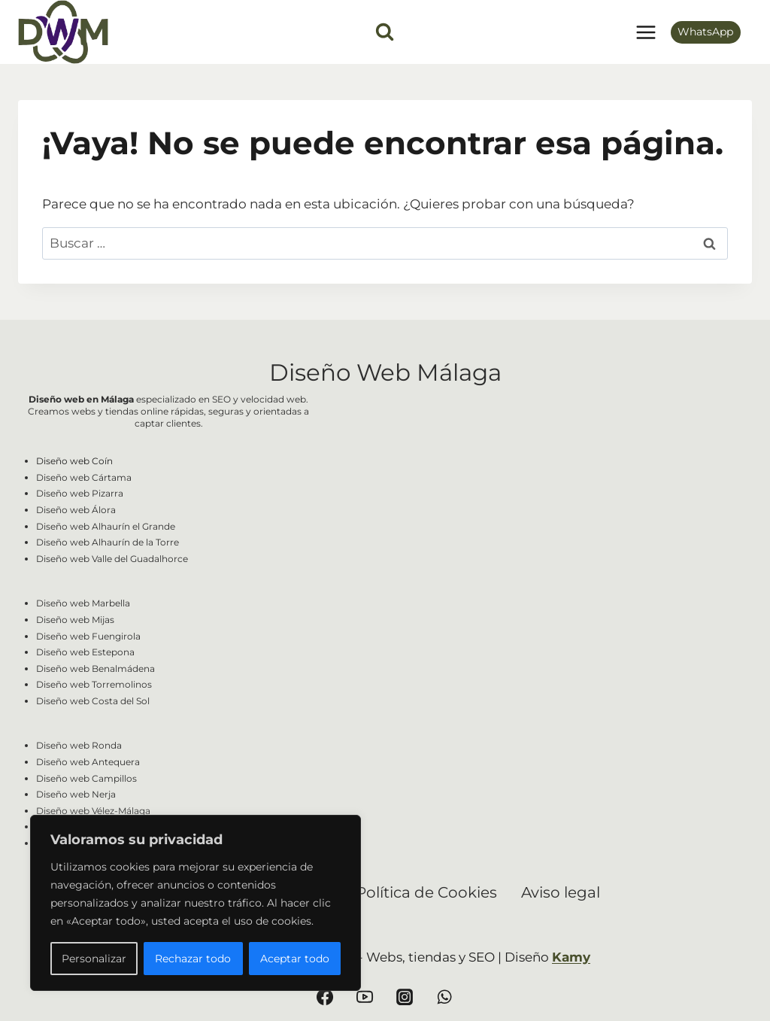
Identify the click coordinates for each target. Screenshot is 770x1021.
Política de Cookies (426, 892)
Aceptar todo (294, 958)
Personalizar (94, 958)
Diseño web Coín (74, 460)
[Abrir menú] (645, 32)
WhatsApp (705, 32)
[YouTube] (364, 996)
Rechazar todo (193, 958)
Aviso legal (560, 892)
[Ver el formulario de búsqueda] (384, 32)
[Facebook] (324, 996)
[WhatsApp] (444, 996)
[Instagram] (404, 996)
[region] (195, 903)
